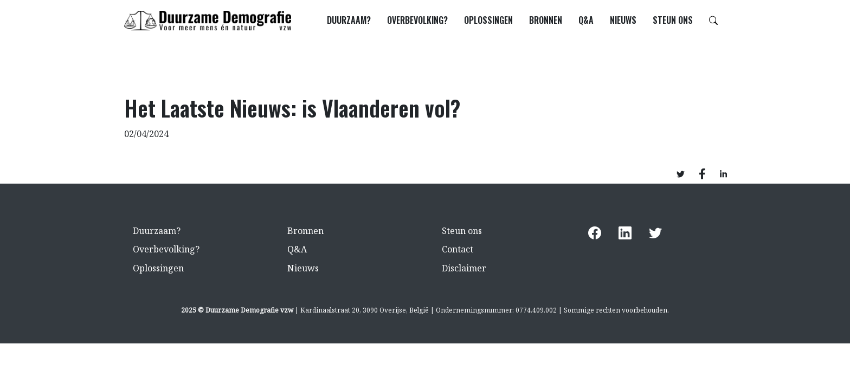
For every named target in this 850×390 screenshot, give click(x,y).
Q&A (586, 20)
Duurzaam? (349, 20)
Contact (457, 249)
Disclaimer (464, 268)
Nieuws (623, 20)
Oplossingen (488, 20)
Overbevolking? (417, 20)
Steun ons (673, 20)
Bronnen (545, 20)
